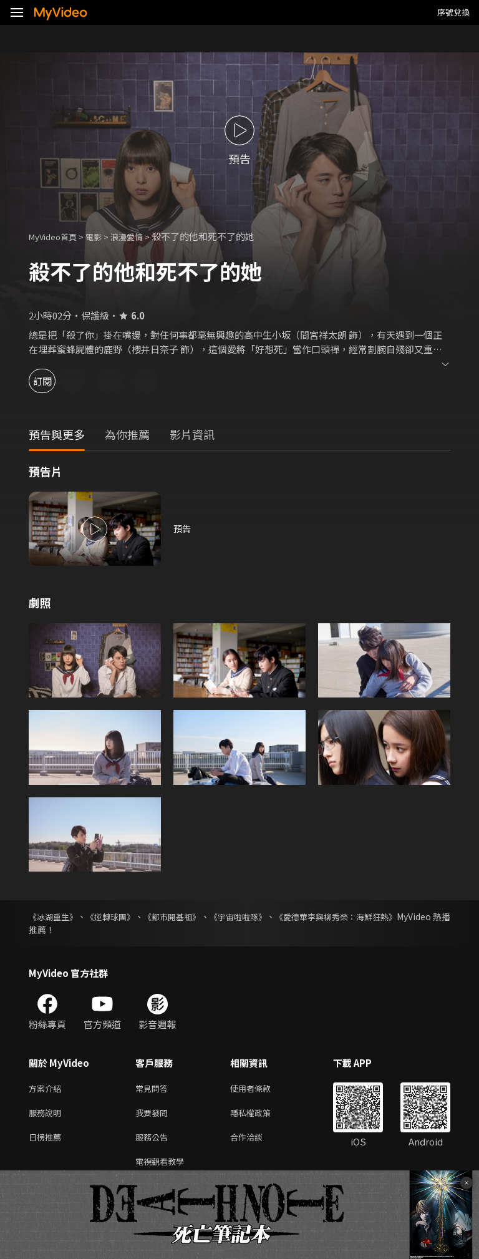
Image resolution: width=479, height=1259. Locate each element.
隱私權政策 (261, 1115)
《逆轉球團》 (123, 916)
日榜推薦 (47, 1141)
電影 (103, 236)
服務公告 (154, 1141)
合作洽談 (256, 1141)
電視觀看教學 (163, 1167)
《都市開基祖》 (195, 916)
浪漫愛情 (140, 236)
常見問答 (154, 1089)
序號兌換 (453, 12)
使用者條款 (261, 1089)
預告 (182, 528)
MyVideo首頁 (57, 236)
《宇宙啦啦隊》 (273, 916)
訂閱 (53, 380)
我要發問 (154, 1115)
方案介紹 (47, 1089)
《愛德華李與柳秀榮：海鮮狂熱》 (384, 916)
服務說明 (47, 1115)
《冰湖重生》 (55, 916)
